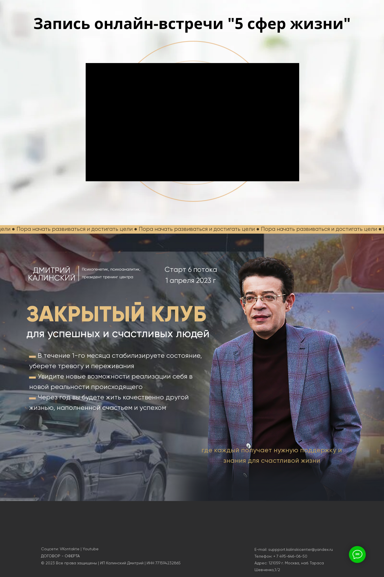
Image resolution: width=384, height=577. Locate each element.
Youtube (91, 549)
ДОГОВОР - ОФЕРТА (60, 556)
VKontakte (69, 549)
